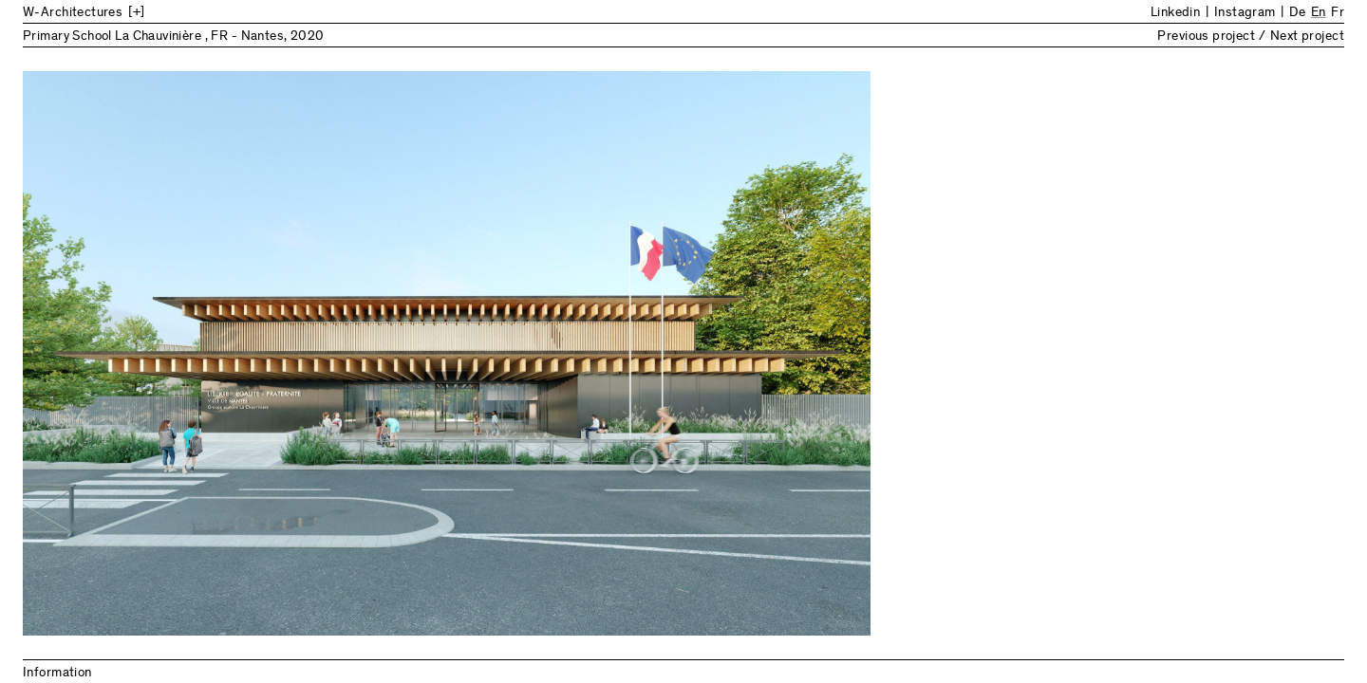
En (1318, 13)
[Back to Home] (179, 13)
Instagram (1245, 13)
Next (1014, 353)
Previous (353, 353)
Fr (1337, 13)
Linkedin (1175, 13)
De (1297, 13)
